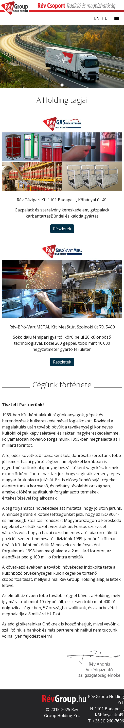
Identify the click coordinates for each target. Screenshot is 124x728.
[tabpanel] (62, 56)
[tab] (62, 85)
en (97, 18)
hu (105, 18)
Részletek (62, 228)
